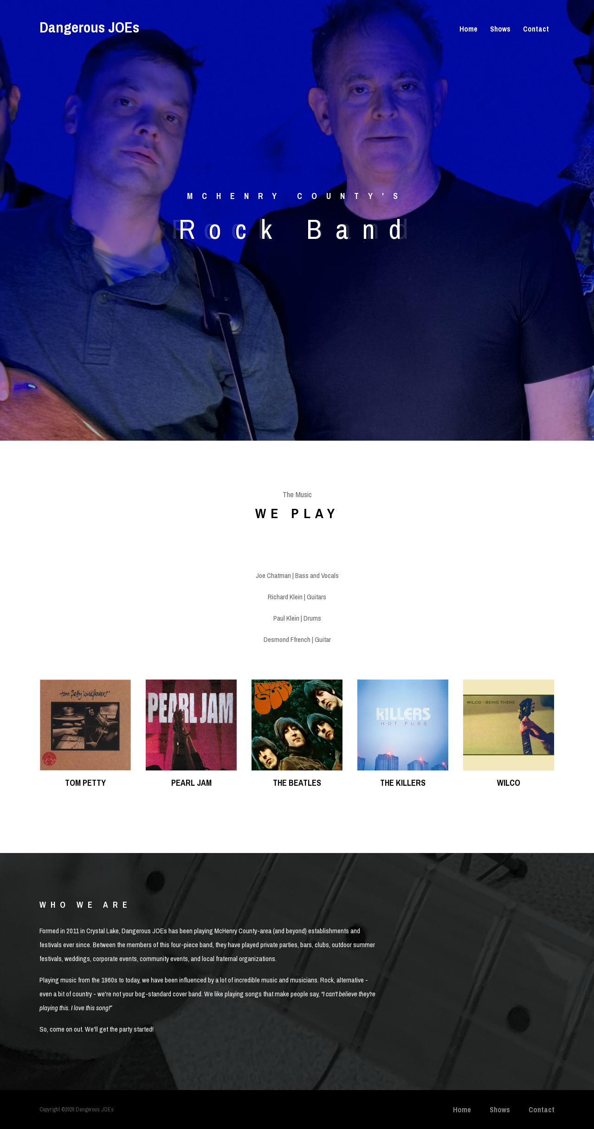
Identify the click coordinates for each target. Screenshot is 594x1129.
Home (468, 29)
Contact (536, 29)
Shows (500, 29)
